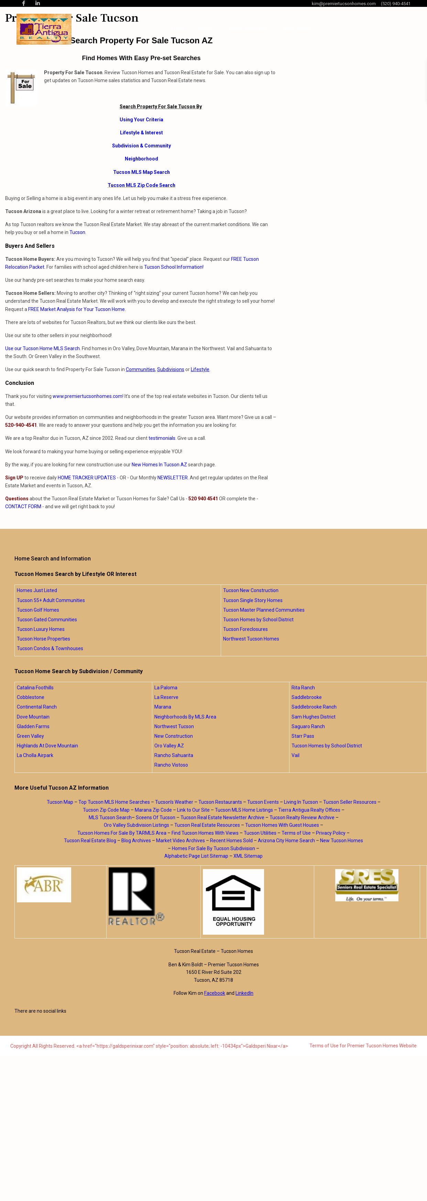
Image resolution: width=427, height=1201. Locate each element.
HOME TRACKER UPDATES (87, 477)
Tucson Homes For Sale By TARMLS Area (121, 833)
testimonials (162, 438)
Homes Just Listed (37, 590)
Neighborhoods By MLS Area (185, 717)
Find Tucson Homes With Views (205, 833)
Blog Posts (298, 29)
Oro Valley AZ (169, 745)
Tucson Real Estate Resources (207, 825)
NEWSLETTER (172, 477)
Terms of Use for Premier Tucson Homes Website (363, 1045)
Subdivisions (170, 369)
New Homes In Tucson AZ (159, 464)
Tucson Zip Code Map (106, 810)
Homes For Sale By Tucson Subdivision (213, 848)
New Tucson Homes (341, 840)
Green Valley (30, 736)
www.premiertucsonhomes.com (87, 396)
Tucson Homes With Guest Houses (282, 825)
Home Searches (248, 29)
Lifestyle (200, 369)
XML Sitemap (248, 856)
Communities (140, 369)
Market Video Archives (180, 840)
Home (179, 29)
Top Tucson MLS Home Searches (114, 802)
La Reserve (166, 697)
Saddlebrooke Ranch (314, 707)
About (204, 29)
